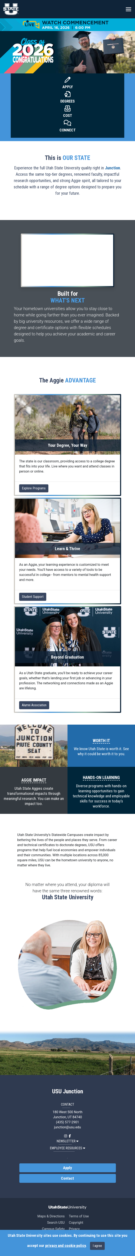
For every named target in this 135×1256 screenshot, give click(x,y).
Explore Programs (34, 488)
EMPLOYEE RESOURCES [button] (67, 1148)
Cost (67, 115)
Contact (67, 1178)
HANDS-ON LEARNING (101, 777)
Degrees (67, 101)
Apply (67, 87)
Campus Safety (53, 1229)
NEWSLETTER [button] (67, 1141)
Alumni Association (34, 705)
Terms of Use (79, 1216)
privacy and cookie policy (65, 1245)
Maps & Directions (51, 1216)
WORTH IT (101, 740)
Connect (68, 130)
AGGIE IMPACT (33, 780)
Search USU (56, 1223)
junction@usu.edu (67, 1127)
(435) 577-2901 (67, 1122)
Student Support (33, 597)
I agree (97, 1246)
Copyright (76, 1223)
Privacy (74, 1229)
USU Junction (67, 1091)
